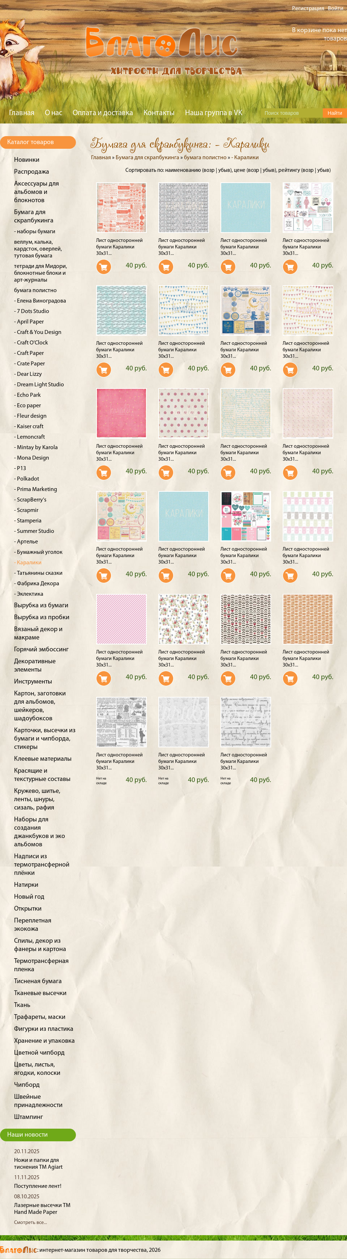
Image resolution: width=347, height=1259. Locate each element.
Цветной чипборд (39, 1053)
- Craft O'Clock (31, 343)
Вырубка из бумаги (41, 605)
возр (209, 170)
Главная (21, 113)
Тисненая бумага (38, 981)
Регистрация (308, 9)
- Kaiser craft (28, 427)
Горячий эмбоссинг (41, 649)
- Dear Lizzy (28, 374)
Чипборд (27, 1085)
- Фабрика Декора (36, 584)
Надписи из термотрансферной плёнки (41, 865)
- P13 (20, 469)
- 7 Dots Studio (31, 311)
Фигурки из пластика (43, 1029)
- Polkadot (26, 479)
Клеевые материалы (43, 759)
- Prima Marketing (35, 489)
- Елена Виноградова (40, 301)
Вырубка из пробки (41, 617)
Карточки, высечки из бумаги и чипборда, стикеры (45, 739)
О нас (53, 113)
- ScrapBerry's (30, 500)
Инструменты (33, 681)
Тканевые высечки (40, 993)
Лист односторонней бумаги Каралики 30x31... (119, 247)
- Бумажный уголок (38, 552)
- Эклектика (28, 594)
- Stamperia (28, 521)
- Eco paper (27, 406)
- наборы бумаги (34, 232)
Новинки (26, 160)
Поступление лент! (37, 1186)
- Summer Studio (34, 531)
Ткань (22, 1005)
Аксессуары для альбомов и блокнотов (36, 192)
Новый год (29, 897)
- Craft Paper (29, 353)
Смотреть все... (30, 1222)
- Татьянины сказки (38, 573)
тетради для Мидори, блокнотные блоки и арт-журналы (40, 273)
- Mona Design (31, 458)
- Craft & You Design (37, 332)
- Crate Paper (29, 364)
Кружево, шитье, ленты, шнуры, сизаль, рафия (37, 799)
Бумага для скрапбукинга (147, 158)
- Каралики (28, 563)
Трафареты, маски (39, 1017)
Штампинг (28, 1117)
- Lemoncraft (29, 437)
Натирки (26, 885)
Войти (335, 9)
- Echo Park (27, 395)
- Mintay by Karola (36, 448)
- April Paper (29, 322)
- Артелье (26, 542)
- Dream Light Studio (39, 385)
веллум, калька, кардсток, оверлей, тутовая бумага (38, 249)
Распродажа (31, 172)
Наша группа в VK (213, 113)
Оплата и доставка (103, 113)
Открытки (28, 909)
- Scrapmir (26, 510)
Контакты (159, 113)
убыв (224, 170)
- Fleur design (30, 416)
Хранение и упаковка (44, 1041)
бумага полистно (35, 291)
